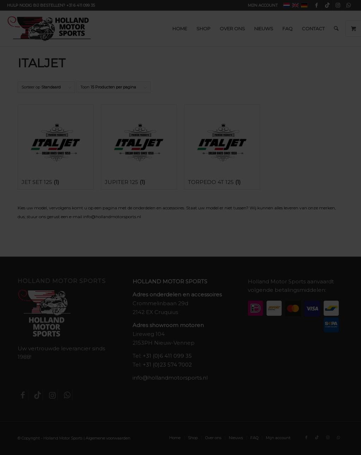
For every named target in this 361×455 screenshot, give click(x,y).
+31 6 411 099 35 (80, 5)
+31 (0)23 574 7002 (167, 364)
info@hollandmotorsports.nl (170, 377)
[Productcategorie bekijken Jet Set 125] (56, 147)
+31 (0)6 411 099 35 (167, 355)
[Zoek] (336, 28)
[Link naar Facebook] (317, 5)
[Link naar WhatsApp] (348, 5)
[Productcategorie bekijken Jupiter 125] (139, 147)
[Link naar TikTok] (327, 5)
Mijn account (263, 5)
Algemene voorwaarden (108, 438)
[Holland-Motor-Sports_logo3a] (49, 28)
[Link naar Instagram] (338, 5)
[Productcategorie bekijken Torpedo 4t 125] (222, 147)
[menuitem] (261, 5)
